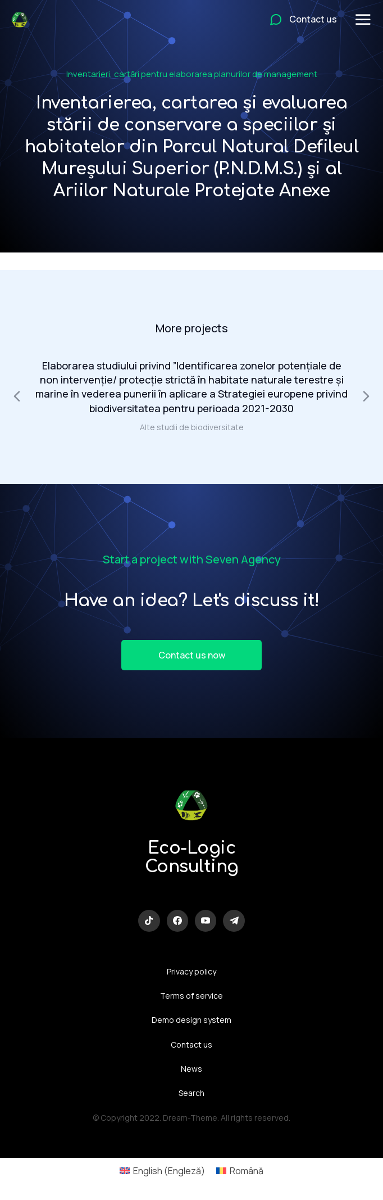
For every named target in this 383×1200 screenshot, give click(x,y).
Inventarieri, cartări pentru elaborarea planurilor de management (191, 74)
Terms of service (191, 995)
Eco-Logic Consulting (192, 857)
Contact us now (191, 655)
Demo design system (191, 1019)
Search (191, 1093)
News (191, 1068)
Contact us (191, 1044)
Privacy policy (191, 971)
